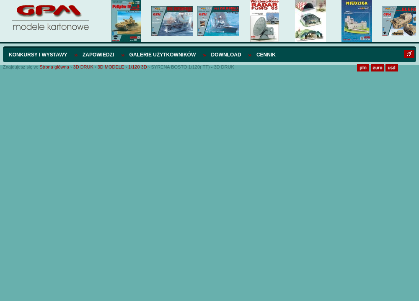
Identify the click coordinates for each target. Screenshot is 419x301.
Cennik (266, 55)
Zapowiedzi (98, 55)
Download (226, 55)
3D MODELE (112, 66)
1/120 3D (137, 66)
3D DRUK (84, 66)
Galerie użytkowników (162, 55)
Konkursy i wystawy (38, 55)
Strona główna (54, 66)
